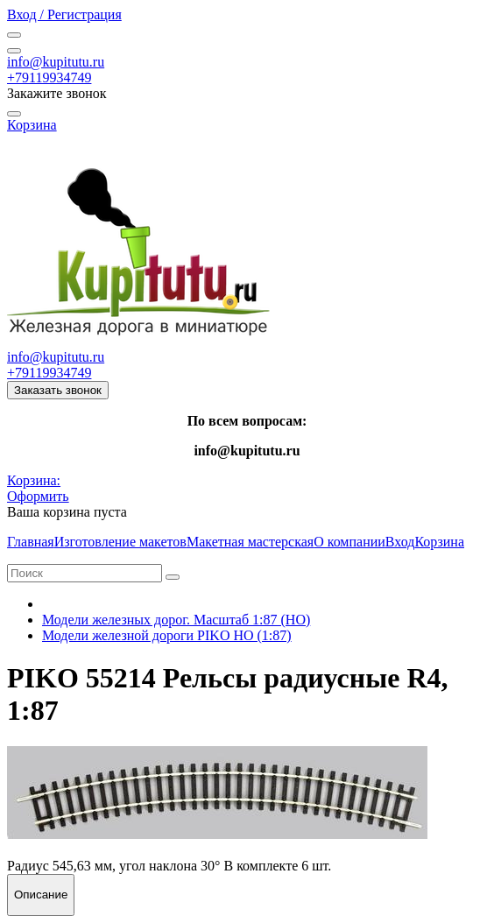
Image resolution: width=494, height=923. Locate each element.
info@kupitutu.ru (55, 61)
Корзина (439, 541)
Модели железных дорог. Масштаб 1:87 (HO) (176, 619)
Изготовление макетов (120, 541)
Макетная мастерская (250, 541)
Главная (30, 541)
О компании (349, 541)
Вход (400, 541)
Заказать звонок (58, 390)
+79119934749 (49, 77)
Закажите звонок (57, 93)
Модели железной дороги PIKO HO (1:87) (167, 635)
